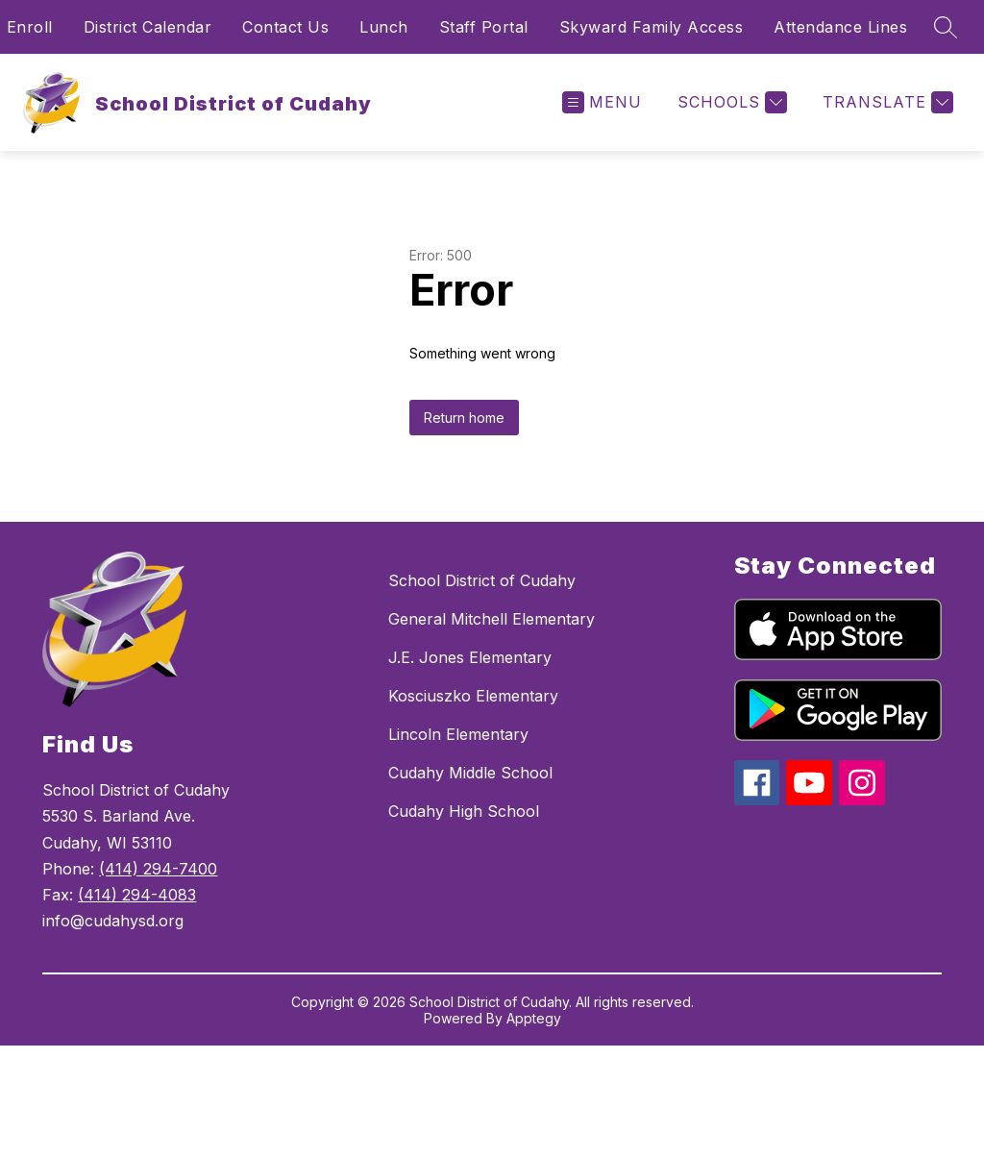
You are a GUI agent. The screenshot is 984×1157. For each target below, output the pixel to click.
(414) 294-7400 (158, 868)
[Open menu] (602, 102)
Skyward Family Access (651, 27)
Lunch (383, 27)
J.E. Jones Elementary (470, 657)
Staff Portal (484, 27)
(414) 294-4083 (137, 894)
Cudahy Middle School (470, 772)
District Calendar (148, 27)
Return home (464, 417)
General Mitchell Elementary (491, 618)
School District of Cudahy (482, 580)
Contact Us (285, 27)
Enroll (30, 27)
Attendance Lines (840, 27)
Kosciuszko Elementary (473, 695)
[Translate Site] (885, 102)
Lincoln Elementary (458, 734)
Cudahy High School (463, 811)
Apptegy (533, 1018)
